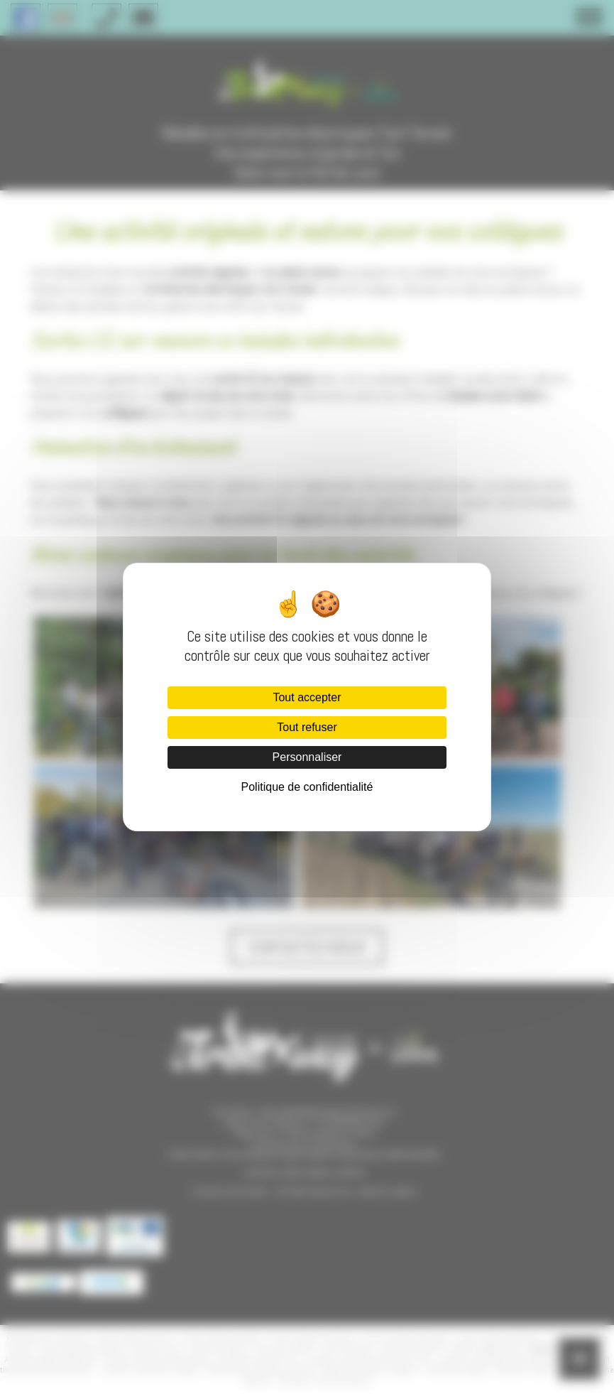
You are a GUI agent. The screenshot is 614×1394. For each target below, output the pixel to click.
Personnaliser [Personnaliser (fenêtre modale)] (307, 757)
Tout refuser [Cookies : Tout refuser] (306, 727)
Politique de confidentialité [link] (307, 787)
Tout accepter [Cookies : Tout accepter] (307, 697)
